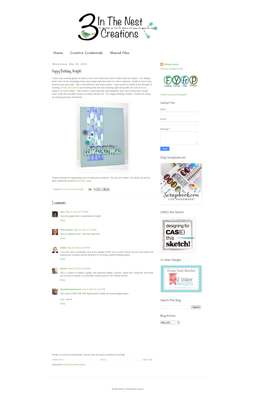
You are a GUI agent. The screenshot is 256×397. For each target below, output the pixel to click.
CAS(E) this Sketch (69, 87)
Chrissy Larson (171, 64)
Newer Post (58, 360)
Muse (144, 87)
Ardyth (90, 78)
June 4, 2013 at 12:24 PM (93, 289)
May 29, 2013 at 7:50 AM (77, 212)
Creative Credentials (86, 53)
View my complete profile (171, 69)
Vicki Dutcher (66, 230)
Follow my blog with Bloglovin (173, 95)
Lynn (62, 212)
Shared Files (119, 53)
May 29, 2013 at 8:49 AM (79, 248)
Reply (62, 220)
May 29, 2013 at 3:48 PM (79, 268)
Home (58, 53)
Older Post (147, 360)
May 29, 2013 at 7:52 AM (85, 230)
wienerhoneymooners (70, 289)
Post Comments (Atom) (75, 364)
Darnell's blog (84, 181)
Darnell (63, 268)
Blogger (140, 389)
